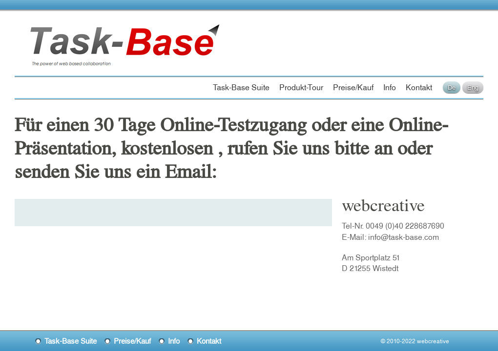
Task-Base (65, 35)
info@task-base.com (403, 237)
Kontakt (419, 87)
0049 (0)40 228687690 (405, 226)
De (452, 87)
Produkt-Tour (301, 87)
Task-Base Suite (241, 87)
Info (389, 87)
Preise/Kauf (353, 87)
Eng (472, 87)
